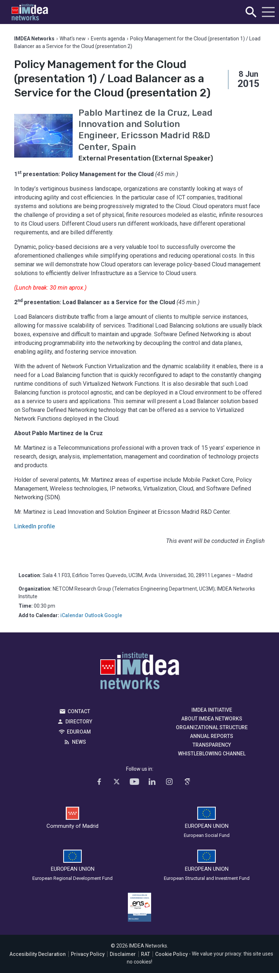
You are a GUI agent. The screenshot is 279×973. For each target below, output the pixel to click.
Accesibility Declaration (37, 954)
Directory (78, 721)
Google (113, 615)
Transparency (212, 745)
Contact (79, 711)
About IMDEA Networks (211, 719)
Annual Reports (211, 736)
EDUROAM (79, 732)
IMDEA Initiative (211, 710)
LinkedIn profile (34, 526)
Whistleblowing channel (212, 753)
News (79, 742)
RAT (145, 954)
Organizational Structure (212, 727)
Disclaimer (123, 954)
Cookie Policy (171, 954)
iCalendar (72, 615)
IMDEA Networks (139, 672)
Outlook (94, 615)
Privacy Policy (88, 954)
